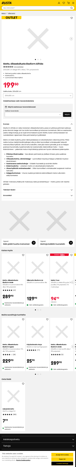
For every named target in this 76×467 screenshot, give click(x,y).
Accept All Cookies (62, 455)
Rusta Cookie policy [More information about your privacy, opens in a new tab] (23, 460)
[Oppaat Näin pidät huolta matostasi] (19, 225)
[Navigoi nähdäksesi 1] (35, 59)
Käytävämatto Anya (37, 346)
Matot (4, 13)
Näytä (67, 114)
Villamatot (11, 13)
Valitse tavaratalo (12, 111)
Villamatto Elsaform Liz (37, 281)
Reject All (62, 459)
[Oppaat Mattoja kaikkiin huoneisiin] (56, 225)
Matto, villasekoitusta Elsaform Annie (13, 283)
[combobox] (36, 8)
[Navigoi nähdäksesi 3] (40, 59)
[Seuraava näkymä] (71, 38)
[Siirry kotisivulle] (7, 3)
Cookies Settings (62, 463)
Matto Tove (62, 283)
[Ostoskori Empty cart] (68, 3)
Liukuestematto (13, 410)
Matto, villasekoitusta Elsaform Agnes (13, 348)
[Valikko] (73, 3)
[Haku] (72, 8)
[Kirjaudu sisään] (59, 3)
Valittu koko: (12, 91)
